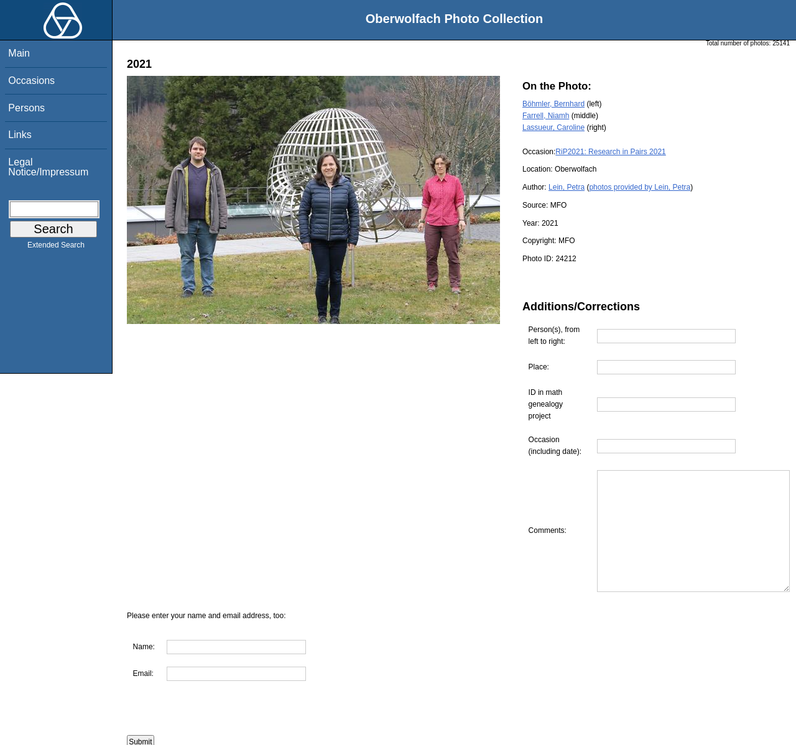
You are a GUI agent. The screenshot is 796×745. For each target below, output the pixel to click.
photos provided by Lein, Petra (639, 187)
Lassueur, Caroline (553, 127)
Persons (26, 108)
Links (19, 134)
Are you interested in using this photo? (203, 739)
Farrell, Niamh (545, 115)
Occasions (31, 80)
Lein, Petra (566, 187)
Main (19, 53)
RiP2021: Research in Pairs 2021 (610, 151)
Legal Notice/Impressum (48, 167)
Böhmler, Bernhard (553, 103)
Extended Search (56, 247)
